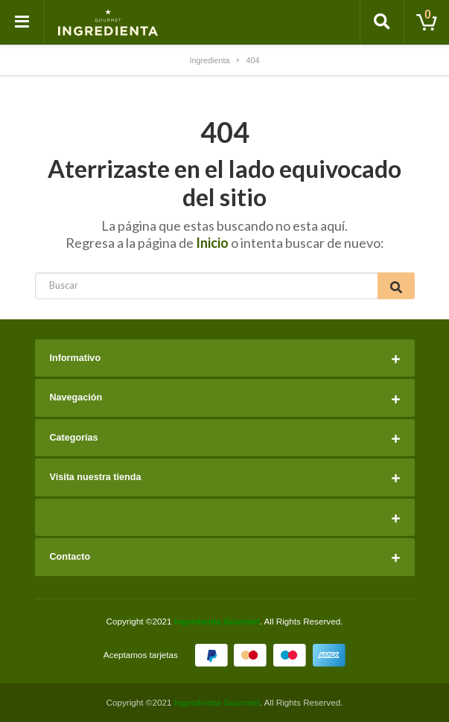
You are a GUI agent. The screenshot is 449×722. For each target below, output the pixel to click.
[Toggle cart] (426, 22)
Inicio (212, 242)
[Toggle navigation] (22, 22)
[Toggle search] (382, 22)
